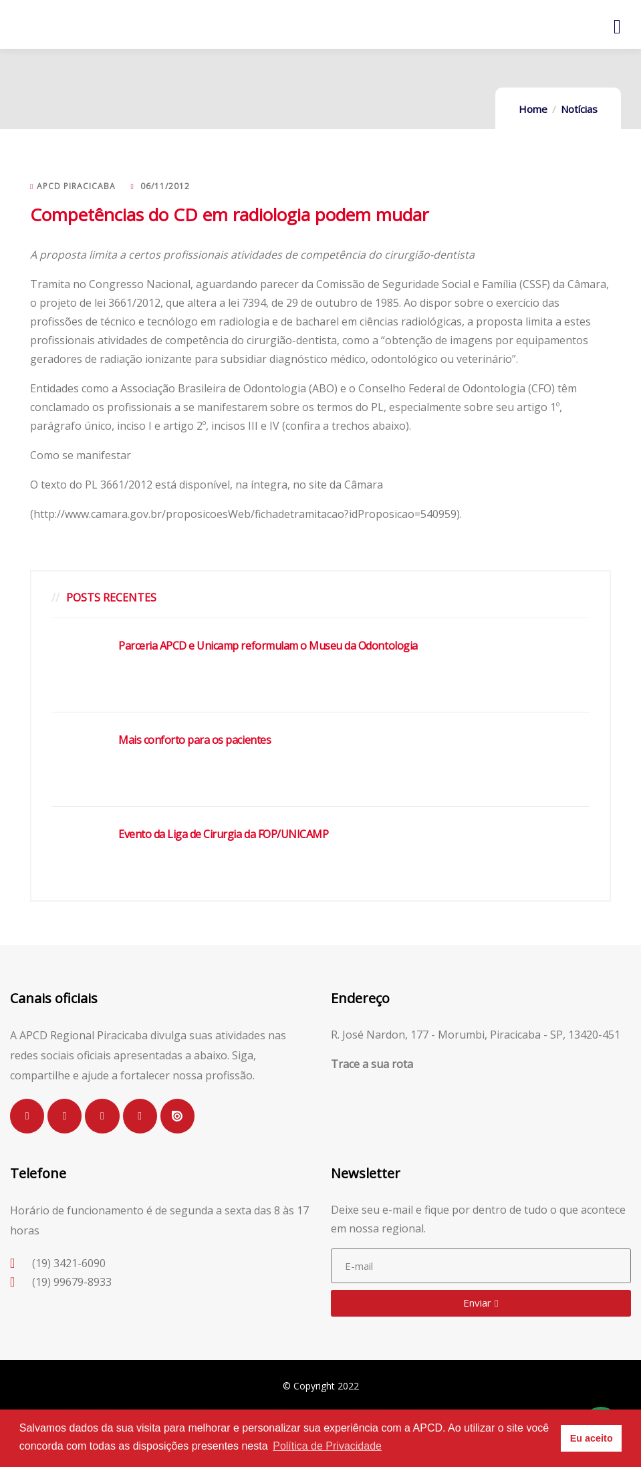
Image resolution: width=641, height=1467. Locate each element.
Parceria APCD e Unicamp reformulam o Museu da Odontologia (268, 645)
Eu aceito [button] (591, 1438)
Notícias (579, 109)
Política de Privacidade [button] (327, 1446)
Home (533, 109)
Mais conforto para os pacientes (194, 739)
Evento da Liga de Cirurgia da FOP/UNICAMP (223, 834)
